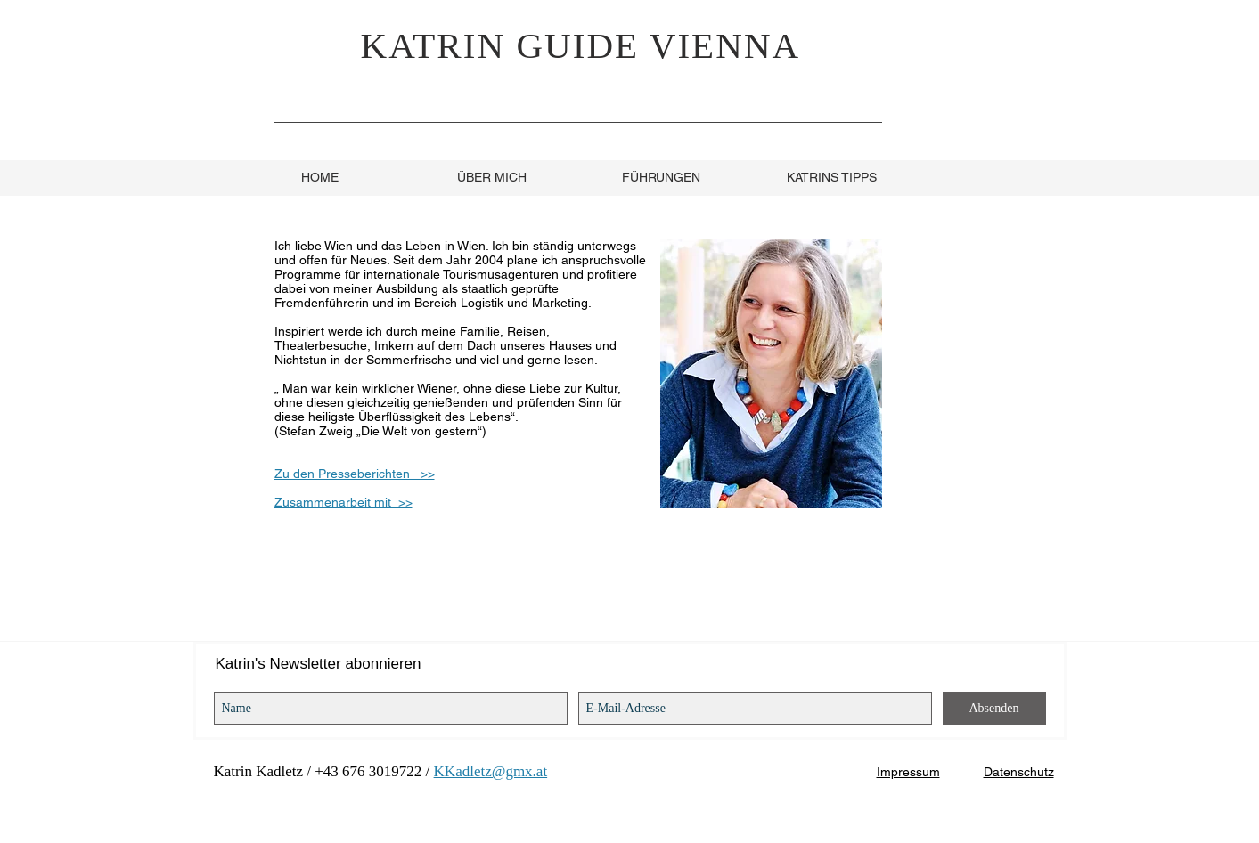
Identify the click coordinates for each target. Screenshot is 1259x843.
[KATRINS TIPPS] (832, 178)
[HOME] (320, 178)
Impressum (908, 772)
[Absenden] (994, 708)
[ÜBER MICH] (492, 178)
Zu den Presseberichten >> (354, 473)
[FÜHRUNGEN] (661, 178)
